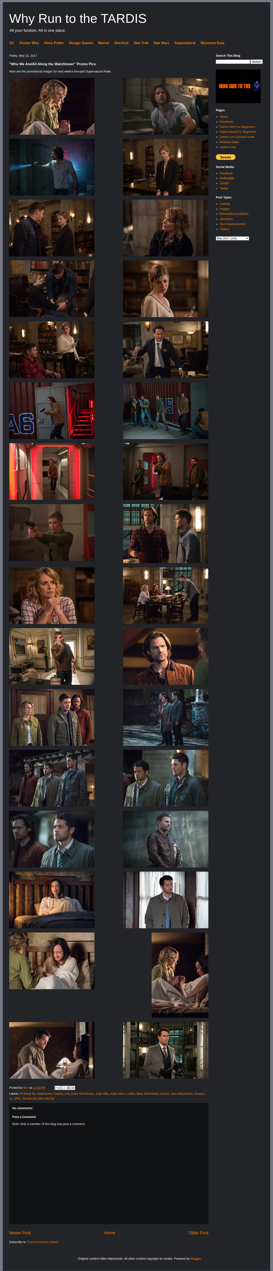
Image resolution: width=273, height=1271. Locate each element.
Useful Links (228, 147)
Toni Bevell (29, 1098)
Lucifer (130, 1093)
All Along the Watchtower (35, 1093)
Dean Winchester (82, 1093)
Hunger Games (81, 43)
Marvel (103, 43)
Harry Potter (54, 43)
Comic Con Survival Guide (237, 137)
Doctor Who (29, 43)
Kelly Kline (117, 1093)
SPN (17, 1098)
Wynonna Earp (212, 43)
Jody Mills (102, 1093)
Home (109, 1233)
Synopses (226, 219)
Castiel (58, 1093)
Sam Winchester (182, 1093)
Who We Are (46, 1098)
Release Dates (229, 142)
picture (164, 1093)
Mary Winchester (147, 1093)
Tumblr (224, 183)
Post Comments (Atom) (42, 1242)
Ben (26, 1087)
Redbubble (227, 178)
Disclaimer (227, 121)
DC (12, 43)
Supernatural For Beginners (238, 131)
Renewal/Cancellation (234, 213)
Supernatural (185, 43)
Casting (225, 203)
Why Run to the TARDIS (78, 18)
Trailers (224, 229)
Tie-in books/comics (233, 224)
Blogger (196, 1258)
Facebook (226, 173)
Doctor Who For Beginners (237, 127)
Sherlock (121, 43)
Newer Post (20, 1233)
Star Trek (141, 43)
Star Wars (161, 43)
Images (224, 209)
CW (67, 1093)
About (224, 116)
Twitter (224, 188)
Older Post (199, 1233)
